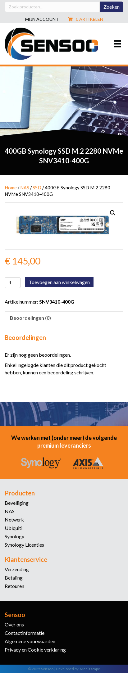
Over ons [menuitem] (14, 624)
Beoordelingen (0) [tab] (30, 318)
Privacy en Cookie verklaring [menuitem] (35, 650)
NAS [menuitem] (10, 511)
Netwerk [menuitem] (14, 519)
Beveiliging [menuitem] (17, 503)
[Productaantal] (13, 282)
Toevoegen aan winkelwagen (59, 282)
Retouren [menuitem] (14, 586)
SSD (37, 187)
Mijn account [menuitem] (42, 19)
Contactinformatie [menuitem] (24, 633)
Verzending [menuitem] (17, 569)
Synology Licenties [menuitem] (24, 545)
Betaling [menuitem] (14, 577)
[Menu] (117, 44)
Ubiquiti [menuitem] (13, 528)
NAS (24, 187)
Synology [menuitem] (14, 536)
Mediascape (90, 668)
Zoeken (111, 7)
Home (11, 187)
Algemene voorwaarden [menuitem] (30, 641)
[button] (112, 213)
